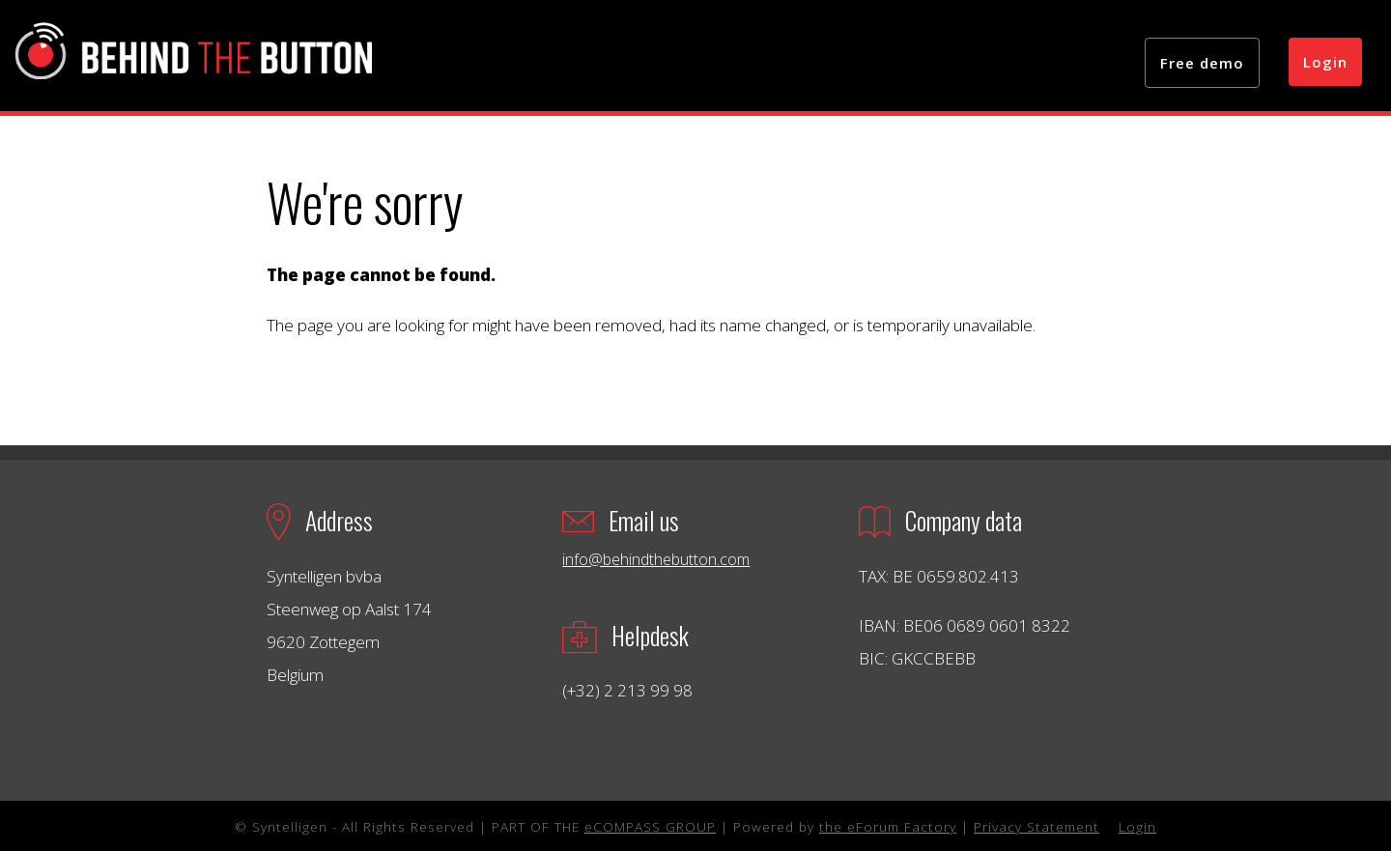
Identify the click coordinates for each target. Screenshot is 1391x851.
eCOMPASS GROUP (650, 826)
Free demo (1202, 62)
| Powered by (767, 826)
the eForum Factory (887, 826)
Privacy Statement (1036, 826)
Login (1325, 61)
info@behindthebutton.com (656, 559)
